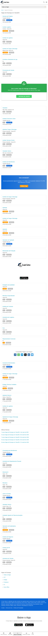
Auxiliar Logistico (7, 27)
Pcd (3, 328)
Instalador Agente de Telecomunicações (12, 515)
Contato (3, 607)
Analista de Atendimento (9, 161)
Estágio (4, 288)
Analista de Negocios (8, 537)
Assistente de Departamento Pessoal (12, 461)
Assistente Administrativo (9, 363)
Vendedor (5, 107)
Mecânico (5, 483)
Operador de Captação (8, 240)
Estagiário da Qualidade (9, 285)
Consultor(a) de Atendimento (10, 450)
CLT (4, 20)
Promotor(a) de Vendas (8, 70)
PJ (3, 342)
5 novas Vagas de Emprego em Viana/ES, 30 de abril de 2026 (15, 434)
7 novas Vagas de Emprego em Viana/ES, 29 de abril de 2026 (15, 437)
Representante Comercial (9, 339)
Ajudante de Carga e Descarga (10, 417)
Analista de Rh (6, 547)
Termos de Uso (9, 607)
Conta (32, 634)
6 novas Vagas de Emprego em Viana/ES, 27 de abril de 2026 (15, 442)
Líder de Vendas (7, 493)
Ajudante (5, 207)
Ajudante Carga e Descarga (9, 129)
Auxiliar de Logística (8, 37)
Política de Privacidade (18, 607)
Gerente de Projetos (8, 16)
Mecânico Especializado (9, 295)
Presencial (11, 30)
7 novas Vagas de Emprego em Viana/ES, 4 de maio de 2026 (14, 432)
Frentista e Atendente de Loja (10, 59)
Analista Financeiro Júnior (9, 118)
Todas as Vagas (7, 574)
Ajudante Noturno (7, 395)
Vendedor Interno (7, 151)
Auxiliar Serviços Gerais (8, 140)
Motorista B (5, 472)
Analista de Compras (8, 306)
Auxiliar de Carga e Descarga (10, 48)
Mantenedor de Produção (9, 250)
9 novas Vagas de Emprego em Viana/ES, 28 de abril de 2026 (15, 439)
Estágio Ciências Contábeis (9, 384)
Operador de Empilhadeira (9, 526)
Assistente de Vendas (8, 558)
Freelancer (5, 30)
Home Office (9, 20)
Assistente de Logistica (8, 317)
